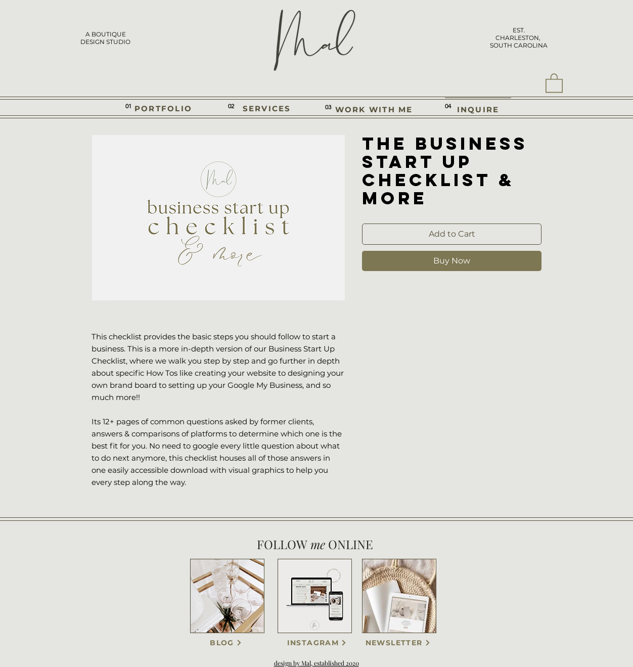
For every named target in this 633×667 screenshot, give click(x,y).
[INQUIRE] (478, 109)
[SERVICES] (266, 108)
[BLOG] (226, 643)
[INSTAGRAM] (317, 643)
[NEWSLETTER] (398, 643)
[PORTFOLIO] (163, 108)
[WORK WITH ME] (374, 109)
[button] (554, 82)
